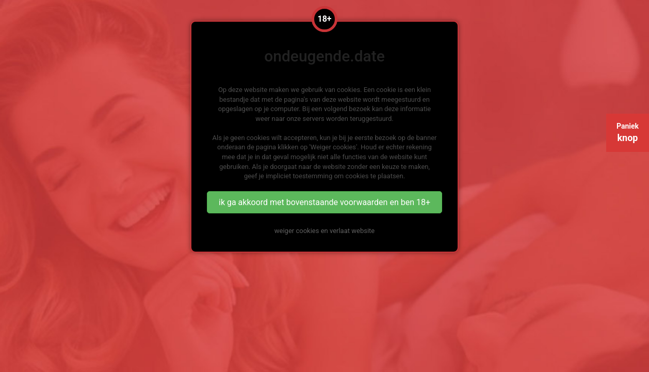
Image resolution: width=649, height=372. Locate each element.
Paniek (627, 132)
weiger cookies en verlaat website (324, 231)
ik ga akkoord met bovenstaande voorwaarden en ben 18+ (324, 202)
